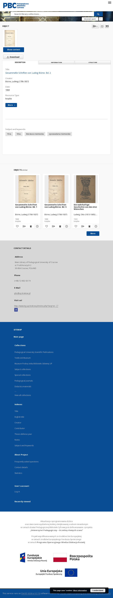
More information (80, 590)
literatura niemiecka (35, 134)
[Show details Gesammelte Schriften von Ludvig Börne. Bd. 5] (66, 226)
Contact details (21, 467)
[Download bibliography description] (23, 226)
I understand (97, 590)
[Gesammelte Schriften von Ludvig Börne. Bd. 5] (56, 189)
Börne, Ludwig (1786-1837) (17, 81)
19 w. (9, 134)
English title (19, 417)
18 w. (19, 134)
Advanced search (90, 19)
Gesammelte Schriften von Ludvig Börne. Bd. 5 (55, 205)
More (92, 233)
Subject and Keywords (24, 445)
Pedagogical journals (24, 380)
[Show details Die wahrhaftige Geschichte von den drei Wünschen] (95, 226)
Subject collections (23, 369)
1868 (7, 90)
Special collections (23, 375)
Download (12, 57)
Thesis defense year (23, 434)
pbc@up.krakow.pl (22, 293)
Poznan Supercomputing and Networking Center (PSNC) (85, 593)
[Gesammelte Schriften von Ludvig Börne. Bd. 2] (9, 38)
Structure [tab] (93, 62)
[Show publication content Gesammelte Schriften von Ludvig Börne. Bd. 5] (60, 226)
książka (8, 98)
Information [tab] (56, 62)
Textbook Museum (23, 358)
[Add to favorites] (102, 26)
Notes (17, 440)
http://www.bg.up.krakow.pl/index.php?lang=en (36, 306)
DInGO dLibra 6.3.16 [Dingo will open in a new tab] (30, 593)
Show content (13, 49)
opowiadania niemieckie (59, 134)
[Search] (98, 14)
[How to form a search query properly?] (101, 19)
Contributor (20, 428)
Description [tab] (20, 62)
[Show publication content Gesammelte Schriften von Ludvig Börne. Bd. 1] (30, 226)
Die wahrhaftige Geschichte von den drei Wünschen (85, 206)
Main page (19, 337)
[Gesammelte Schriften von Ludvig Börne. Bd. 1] (27, 189)
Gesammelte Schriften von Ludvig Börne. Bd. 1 (26, 205)
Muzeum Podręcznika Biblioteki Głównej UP (33, 363)
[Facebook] (16, 310)
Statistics (18, 473)
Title (16, 411)
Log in (17, 491)
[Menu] (109, 2)
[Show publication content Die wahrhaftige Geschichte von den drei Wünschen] (89, 226)
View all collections (23, 395)
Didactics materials (23, 386)
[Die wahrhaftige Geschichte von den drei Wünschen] (86, 189)
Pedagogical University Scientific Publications (34, 352)
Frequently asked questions (26, 461)
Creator (18, 422)
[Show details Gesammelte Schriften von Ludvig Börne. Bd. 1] (37, 226)
